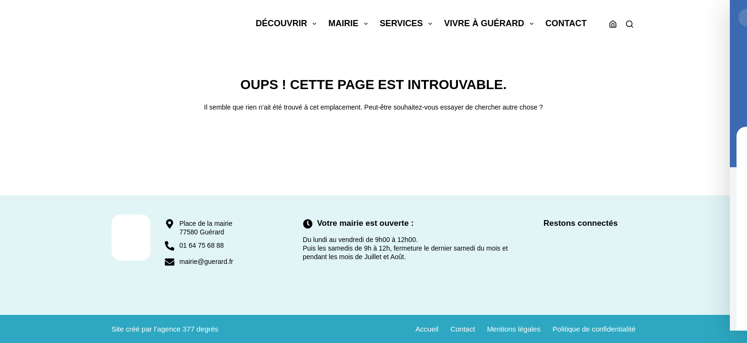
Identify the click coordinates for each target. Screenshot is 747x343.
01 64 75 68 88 (201, 245)
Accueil (426, 329)
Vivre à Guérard (490, 24)
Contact (566, 23)
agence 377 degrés (187, 329)
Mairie (350, 24)
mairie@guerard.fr (206, 261)
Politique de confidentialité (594, 329)
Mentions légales (514, 329)
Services (408, 24)
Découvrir (288, 24)
